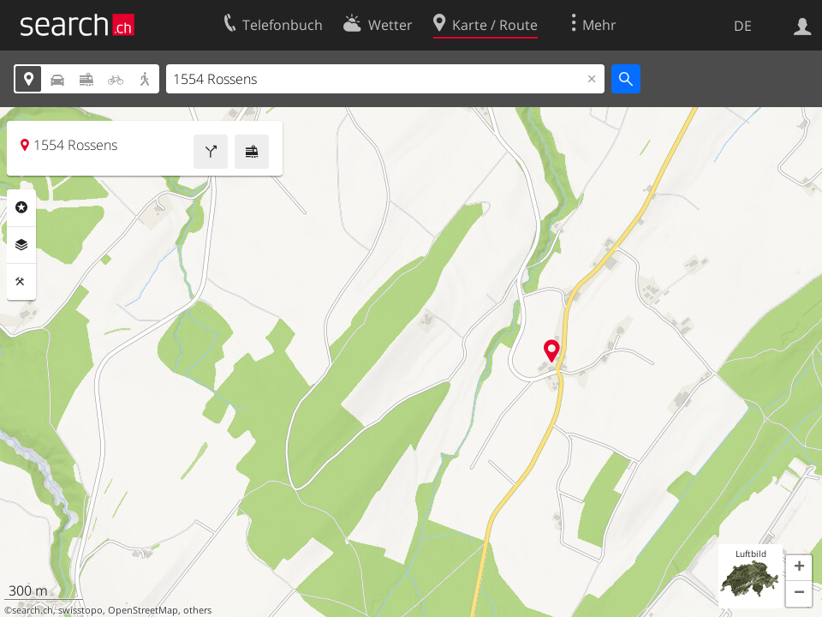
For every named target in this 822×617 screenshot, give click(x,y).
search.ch (32, 610)
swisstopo (80, 610)
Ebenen (21, 245)
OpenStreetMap (143, 610)
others (197, 610)
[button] (799, 568)
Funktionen (21, 282)
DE (743, 25)
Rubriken (21, 207)
